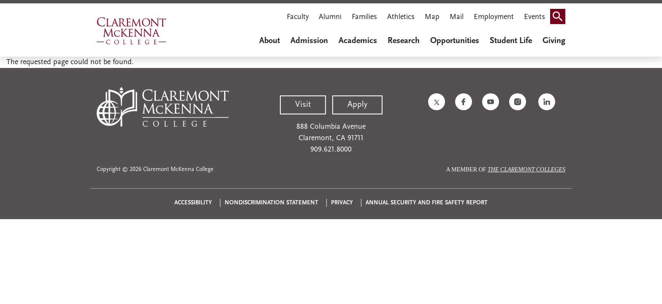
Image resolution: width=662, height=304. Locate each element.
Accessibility (193, 203)
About (269, 41)
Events (534, 17)
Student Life (511, 41)
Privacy (342, 203)
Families (364, 17)
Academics (358, 41)
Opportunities (454, 41)
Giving (554, 41)
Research (404, 41)
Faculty (298, 17)
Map (432, 17)
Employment (494, 17)
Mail (457, 17)
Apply (357, 104)
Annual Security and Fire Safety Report (427, 203)
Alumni (330, 17)
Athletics (401, 17)
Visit (303, 104)
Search (560, 14)
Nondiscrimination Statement (271, 203)
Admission (309, 41)
